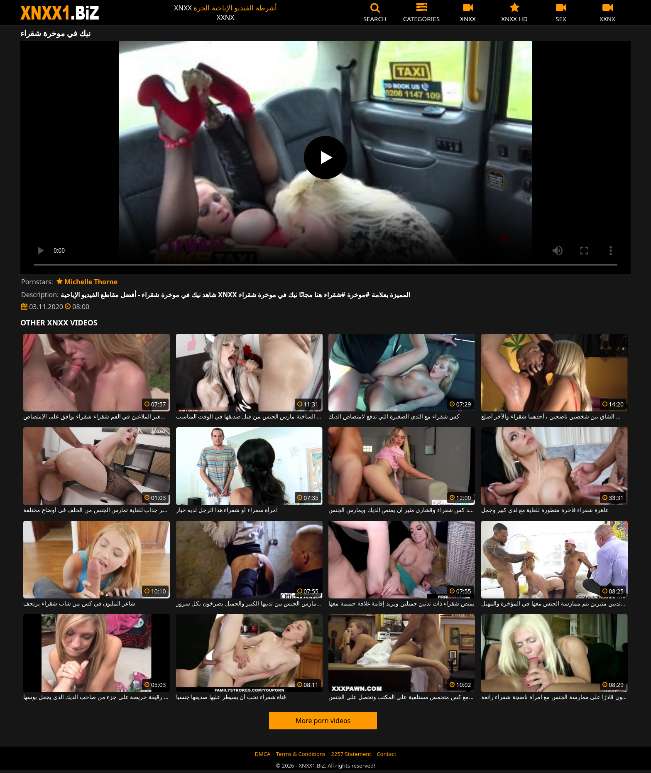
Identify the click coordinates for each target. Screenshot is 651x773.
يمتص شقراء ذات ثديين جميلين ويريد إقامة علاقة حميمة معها (401, 604)
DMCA (263, 754)
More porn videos (323, 720)
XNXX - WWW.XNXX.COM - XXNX (59, 12)
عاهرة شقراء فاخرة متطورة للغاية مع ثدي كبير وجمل (545, 510)
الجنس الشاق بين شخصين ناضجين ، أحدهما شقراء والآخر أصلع (554, 417)
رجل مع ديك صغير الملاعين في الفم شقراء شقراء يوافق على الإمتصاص (96, 417)
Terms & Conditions (301, 754)
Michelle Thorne (86, 281)
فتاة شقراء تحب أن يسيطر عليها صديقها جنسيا (231, 697)
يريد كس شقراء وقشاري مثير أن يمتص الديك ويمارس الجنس (401, 510)
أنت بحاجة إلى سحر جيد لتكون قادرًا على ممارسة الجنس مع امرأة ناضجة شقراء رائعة (554, 697)
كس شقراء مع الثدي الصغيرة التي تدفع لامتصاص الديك (394, 417)
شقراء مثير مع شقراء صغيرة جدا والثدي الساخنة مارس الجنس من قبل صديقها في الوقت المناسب (249, 417)
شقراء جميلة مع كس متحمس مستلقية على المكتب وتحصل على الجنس (401, 697)
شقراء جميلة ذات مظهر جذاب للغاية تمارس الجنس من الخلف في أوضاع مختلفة (96, 510)
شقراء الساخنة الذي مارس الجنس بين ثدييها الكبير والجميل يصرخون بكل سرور (249, 604)
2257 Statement (351, 754)
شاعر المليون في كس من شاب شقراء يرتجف (79, 604)
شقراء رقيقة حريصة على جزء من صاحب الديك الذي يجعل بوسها (96, 697)
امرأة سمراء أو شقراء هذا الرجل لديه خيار (227, 510)
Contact (386, 754)
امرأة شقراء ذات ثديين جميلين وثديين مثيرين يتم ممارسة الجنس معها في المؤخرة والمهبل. (554, 604)
